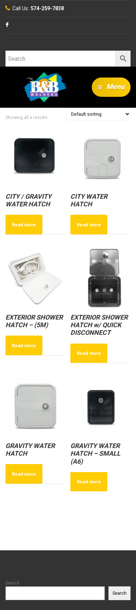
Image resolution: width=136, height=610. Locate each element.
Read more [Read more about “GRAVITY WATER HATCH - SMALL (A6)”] (89, 481)
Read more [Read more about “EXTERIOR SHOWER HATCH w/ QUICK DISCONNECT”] (89, 353)
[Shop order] (98, 114)
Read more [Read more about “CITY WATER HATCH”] (89, 224)
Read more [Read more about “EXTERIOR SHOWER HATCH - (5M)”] (24, 345)
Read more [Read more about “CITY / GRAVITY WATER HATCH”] (24, 224)
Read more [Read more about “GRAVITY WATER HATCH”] (24, 474)
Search (12, 583)
